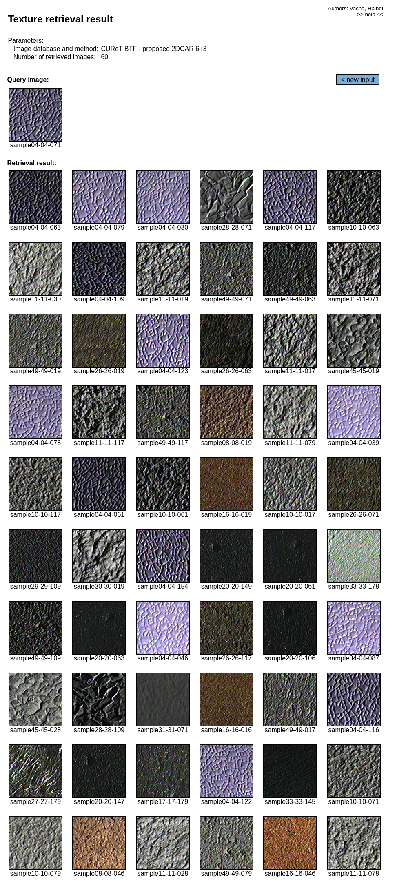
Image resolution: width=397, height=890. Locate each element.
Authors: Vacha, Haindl (355, 8)
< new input (358, 79)
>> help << (370, 14)
